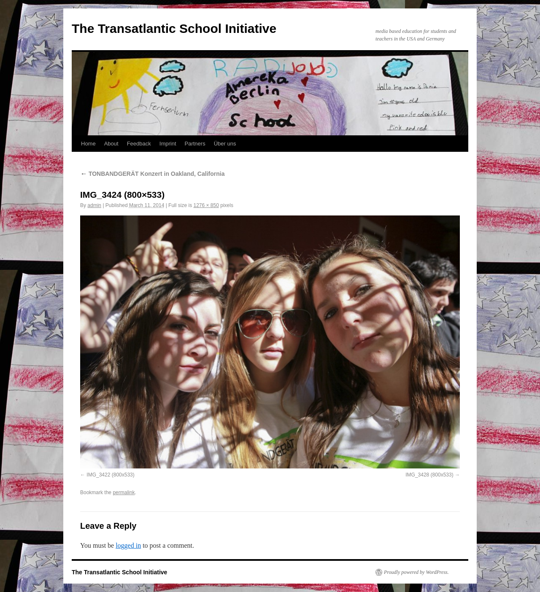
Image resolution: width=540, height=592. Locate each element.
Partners (195, 143)
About (111, 143)
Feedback (139, 143)
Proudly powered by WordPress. (416, 572)
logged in (128, 545)
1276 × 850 (206, 205)
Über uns (225, 143)
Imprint (167, 143)
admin (94, 205)
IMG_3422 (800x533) (110, 475)
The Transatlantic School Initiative (174, 28)
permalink (124, 492)
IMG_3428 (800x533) (429, 475)
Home (88, 143)
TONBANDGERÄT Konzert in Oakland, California (152, 173)
